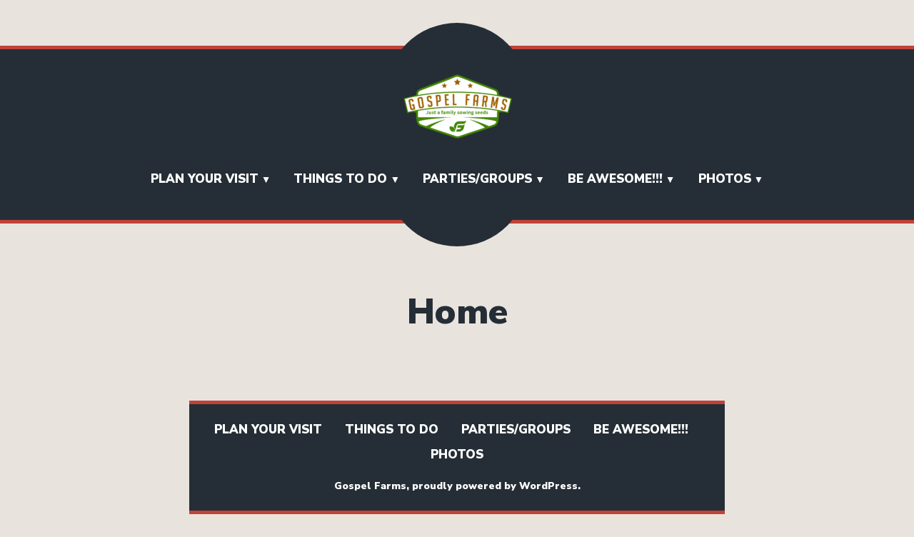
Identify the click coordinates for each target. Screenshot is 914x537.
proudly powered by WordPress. (496, 486)
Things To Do (340, 179)
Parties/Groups (477, 179)
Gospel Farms (370, 486)
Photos (724, 179)
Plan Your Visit (204, 179)
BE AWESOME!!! (615, 179)
